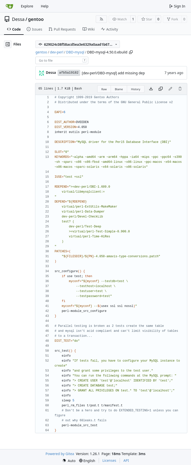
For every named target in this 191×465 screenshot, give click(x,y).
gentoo (36, 19)
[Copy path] (131, 52)
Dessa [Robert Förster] (51, 72)
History (135, 89)
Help (44, 6)
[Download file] (151, 89)
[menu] (69, 460)
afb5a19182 (69, 73)
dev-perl (56, 52)
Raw (104, 89)
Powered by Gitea (60, 453)
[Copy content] (161, 89)
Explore (27, 6)
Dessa (18, 19)
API (126, 460)
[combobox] (61, 60)
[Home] (9, 6)
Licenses (109, 460)
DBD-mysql (75, 52)
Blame (119, 89)
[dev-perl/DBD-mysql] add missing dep (113, 73)
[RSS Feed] (101, 19)
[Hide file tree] (7, 44)
